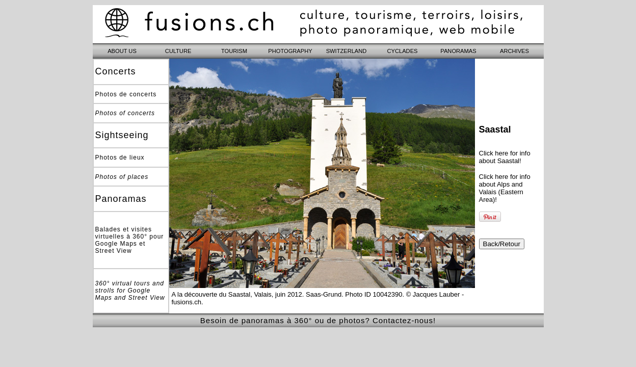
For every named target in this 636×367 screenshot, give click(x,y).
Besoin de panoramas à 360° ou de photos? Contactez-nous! (318, 320)
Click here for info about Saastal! (505, 157)
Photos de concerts (126, 94)
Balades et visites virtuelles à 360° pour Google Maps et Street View (129, 240)
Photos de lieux (120, 157)
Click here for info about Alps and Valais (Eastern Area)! (505, 188)
